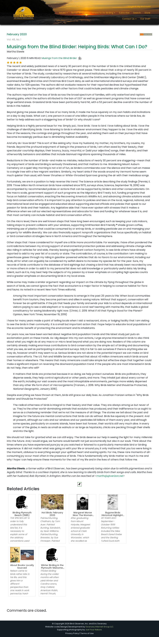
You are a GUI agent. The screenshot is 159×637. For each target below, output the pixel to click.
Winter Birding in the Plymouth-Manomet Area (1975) (52, 568)
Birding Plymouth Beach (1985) (22, 514)
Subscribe (124, 12)
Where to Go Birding (103, 12)
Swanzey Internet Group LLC (99, 626)
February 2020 (17, 34)
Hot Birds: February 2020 (52, 514)
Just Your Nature (93, 629)
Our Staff (145, 18)
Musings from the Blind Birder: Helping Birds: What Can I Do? (77, 46)
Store (147, 12)
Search (137, 12)
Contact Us (128, 18)
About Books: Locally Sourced (22, 566)
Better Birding (78, 12)
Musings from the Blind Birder (59, 58)
